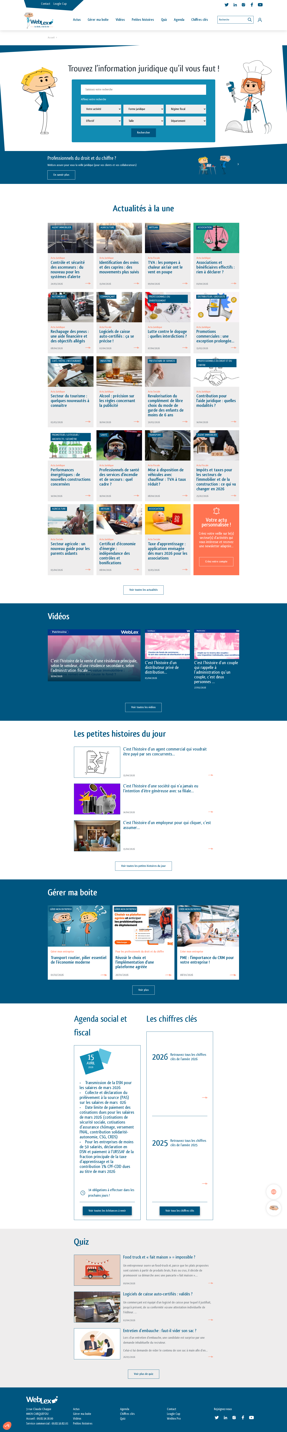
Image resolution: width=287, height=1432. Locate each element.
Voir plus (143, 990)
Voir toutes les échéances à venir (107, 1210)
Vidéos (120, 19)
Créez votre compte (216, 561)
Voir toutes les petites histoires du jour (143, 866)
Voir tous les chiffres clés (179, 1210)
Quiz (164, 19)
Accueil (51, 37)
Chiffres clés (199, 19)
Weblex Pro (174, 1418)
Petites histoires (143, 19)
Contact (45, 3)
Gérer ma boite (82, 1413)
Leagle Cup (60, 3)
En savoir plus (61, 174)
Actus (77, 19)
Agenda (179, 19)
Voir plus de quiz (143, 1374)
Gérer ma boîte (98, 19)
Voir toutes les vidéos (143, 707)
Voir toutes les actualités (143, 590)
